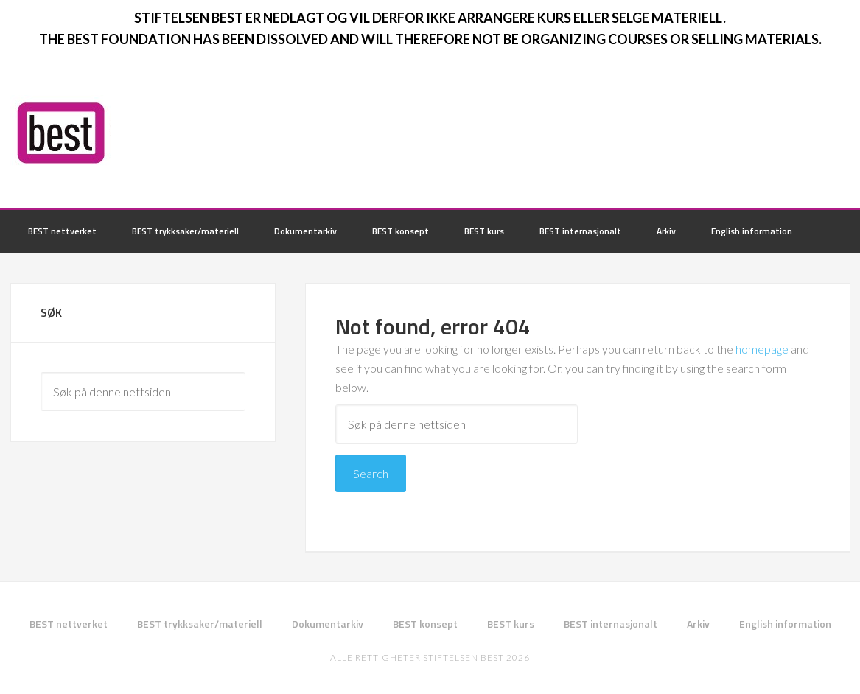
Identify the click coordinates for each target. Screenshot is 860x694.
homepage (762, 349)
